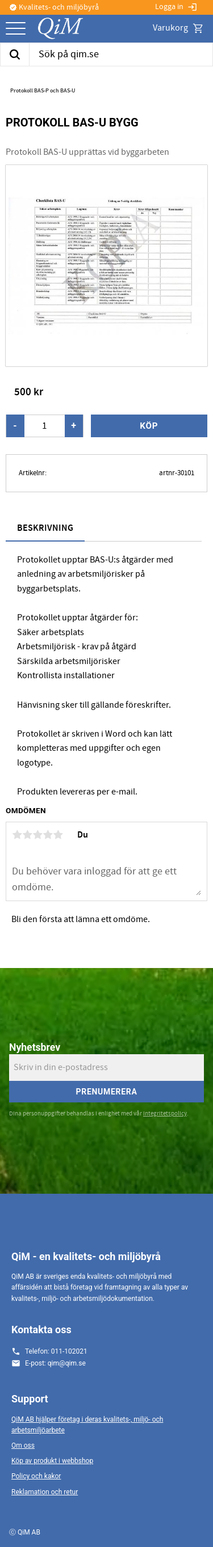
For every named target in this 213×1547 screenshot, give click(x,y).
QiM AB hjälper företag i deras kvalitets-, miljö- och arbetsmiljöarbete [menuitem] (87, 1424)
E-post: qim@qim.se (55, 1363)
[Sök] (14, 54)
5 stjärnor (58, 835)
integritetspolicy (165, 1113)
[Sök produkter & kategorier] (121, 54)
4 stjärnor (48, 835)
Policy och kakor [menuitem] (36, 1476)
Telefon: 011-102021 (56, 1351)
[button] (16, 29)
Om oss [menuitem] (23, 1445)
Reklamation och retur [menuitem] (44, 1492)
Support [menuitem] (29, 1399)
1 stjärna (17, 835)
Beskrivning (45, 528)
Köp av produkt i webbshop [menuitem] (52, 1461)
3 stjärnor (37, 835)
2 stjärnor (27, 835)
